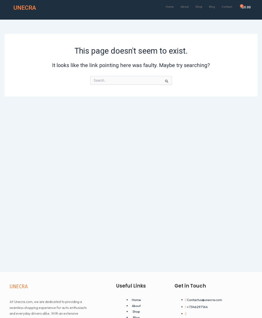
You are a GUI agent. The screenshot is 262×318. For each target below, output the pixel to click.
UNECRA (26, 7)
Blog (209, 6)
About (180, 6)
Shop (195, 6)
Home (164, 6)
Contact (226, 6)
